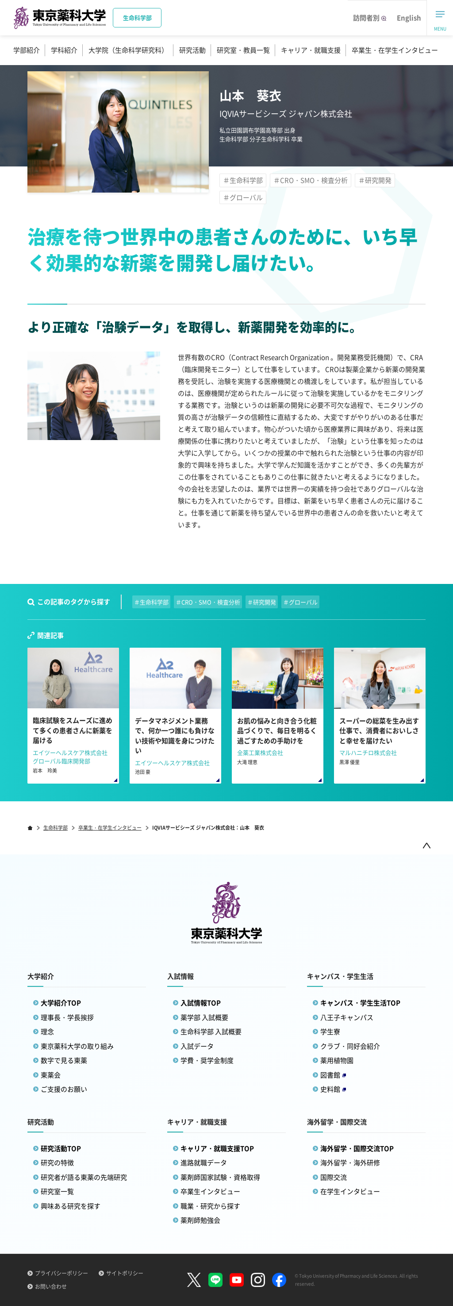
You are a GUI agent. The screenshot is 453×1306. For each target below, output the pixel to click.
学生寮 (330, 1031)
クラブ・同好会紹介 (350, 1046)
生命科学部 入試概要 (211, 1031)
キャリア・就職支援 (311, 50)
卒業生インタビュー (210, 1191)
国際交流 (333, 1177)
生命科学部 (55, 827)
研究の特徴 (57, 1162)
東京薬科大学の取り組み (77, 1046)
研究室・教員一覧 (243, 50)
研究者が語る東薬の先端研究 (84, 1177)
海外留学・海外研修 (350, 1162)
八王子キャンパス (346, 1017)
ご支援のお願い (64, 1089)
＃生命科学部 (243, 180)
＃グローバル (243, 197)
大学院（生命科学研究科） (128, 50)
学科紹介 (64, 50)
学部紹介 (26, 50)
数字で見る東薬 (64, 1060)
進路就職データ (203, 1162)
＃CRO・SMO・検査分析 (310, 180)
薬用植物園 (336, 1060)
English (409, 18)
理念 (47, 1031)
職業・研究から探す (210, 1206)
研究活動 (192, 50)
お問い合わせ (51, 1287)
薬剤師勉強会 (200, 1220)
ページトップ (426, 845)
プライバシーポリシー (61, 1273)
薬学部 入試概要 (204, 1017)
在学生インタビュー (350, 1191)
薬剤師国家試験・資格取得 (220, 1177)
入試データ (197, 1046)
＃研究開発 (375, 180)
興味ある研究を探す (70, 1206)
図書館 (333, 1075)
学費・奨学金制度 (207, 1060)
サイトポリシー (124, 1273)
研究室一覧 (57, 1191)
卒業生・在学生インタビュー (395, 50)
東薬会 (51, 1075)
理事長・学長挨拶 (67, 1017)
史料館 (333, 1089)
